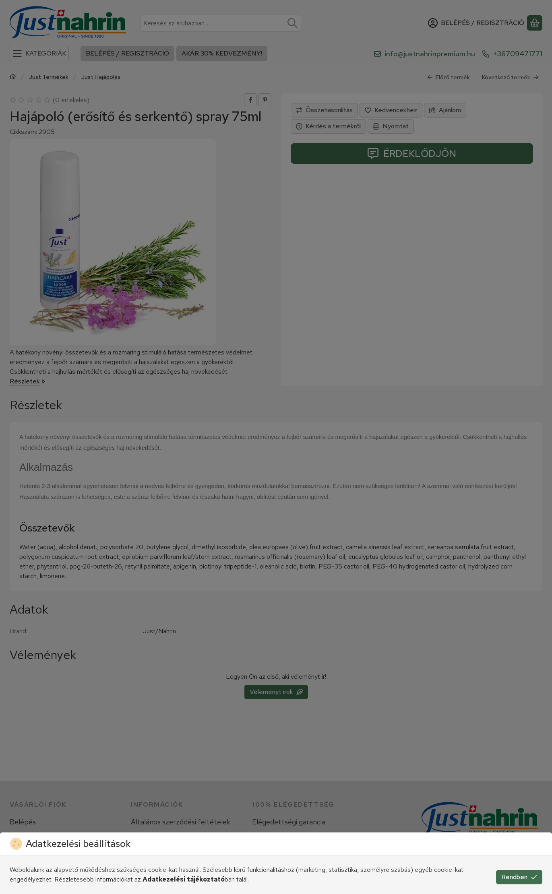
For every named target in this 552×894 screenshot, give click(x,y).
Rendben (519, 877)
